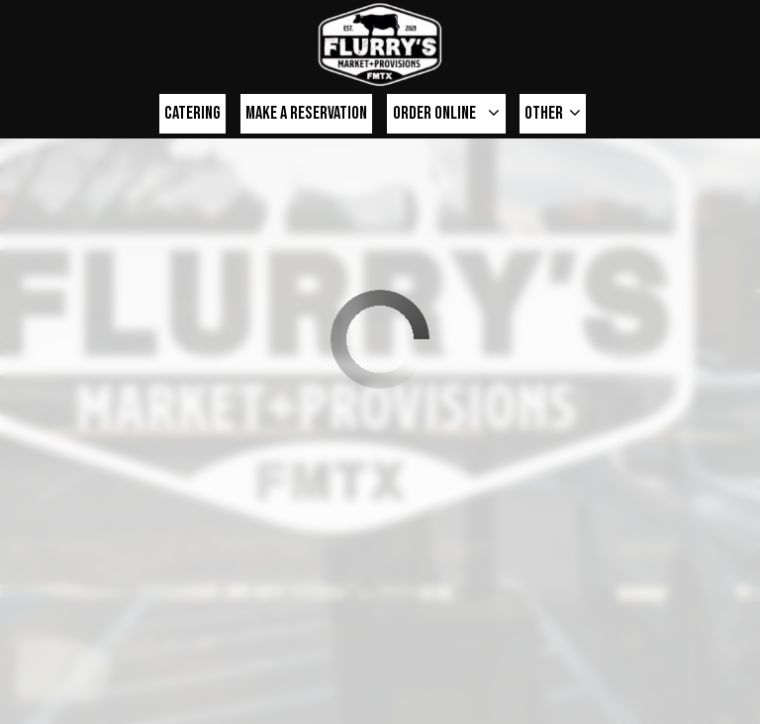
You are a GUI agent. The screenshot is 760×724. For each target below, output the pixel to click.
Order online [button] (446, 114)
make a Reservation (306, 113)
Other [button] (552, 113)
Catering (192, 113)
